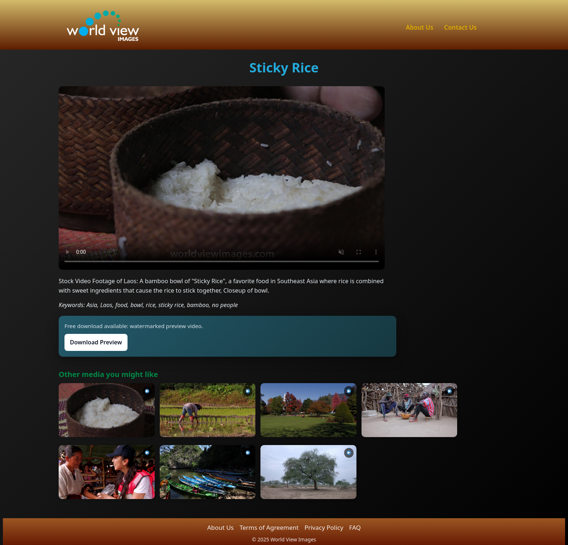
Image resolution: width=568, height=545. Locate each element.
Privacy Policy (323, 527)
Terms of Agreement (268, 527)
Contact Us (460, 27)
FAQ (355, 527)
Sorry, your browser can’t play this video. (222, 177)
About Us (419, 27)
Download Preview (96, 342)
